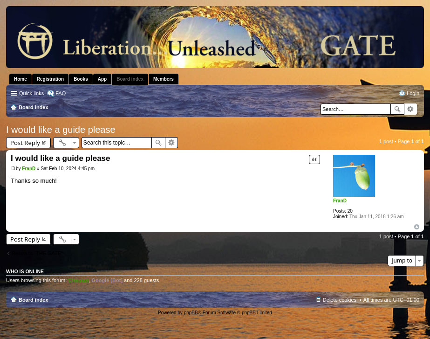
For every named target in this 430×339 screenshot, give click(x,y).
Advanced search (410, 109)
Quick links (31, 93)
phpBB (191, 312)
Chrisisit (78, 280)
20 (350, 211)
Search (397, 109)
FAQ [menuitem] (60, 93)
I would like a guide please (61, 130)
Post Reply (25, 142)
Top (416, 226)
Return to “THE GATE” (37, 253)
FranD (340, 200)
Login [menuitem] (413, 93)
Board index (33, 300)
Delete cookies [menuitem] (339, 300)
